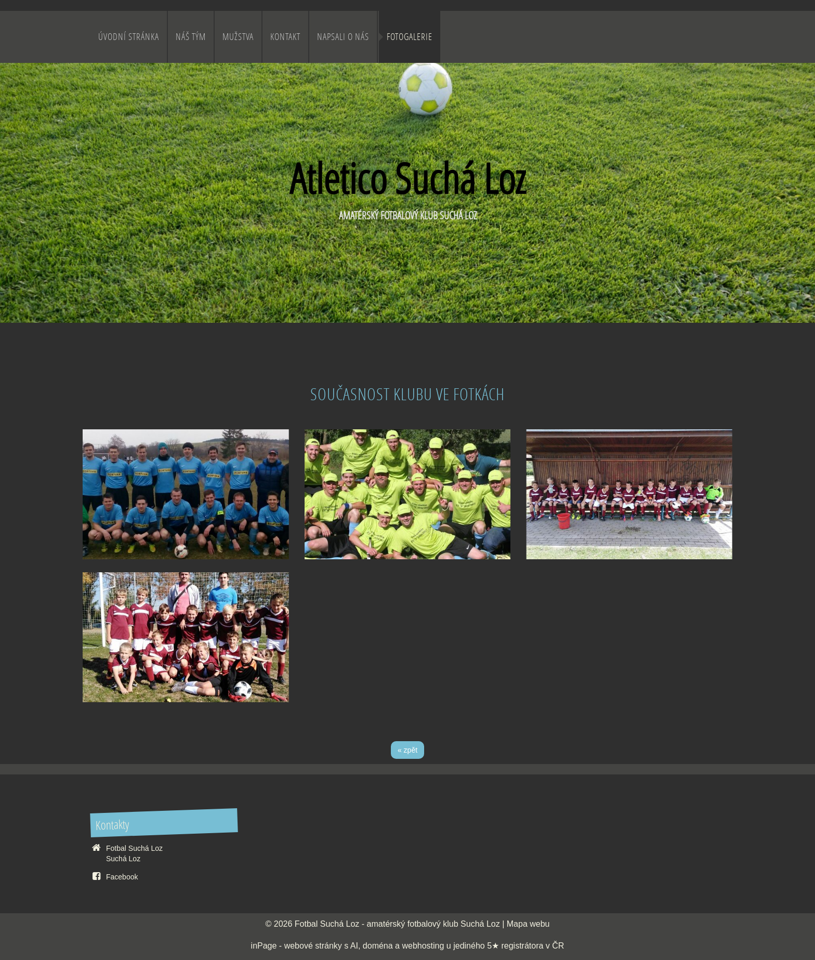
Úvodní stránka (128, 37)
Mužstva (238, 37)
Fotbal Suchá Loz (327, 923)
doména (378, 945)
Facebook (122, 877)
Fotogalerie (409, 37)
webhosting (423, 945)
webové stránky (313, 945)
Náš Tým (191, 37)
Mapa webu (528, 923)
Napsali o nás (343, 37)
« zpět (407, 750)
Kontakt (285, 37)
